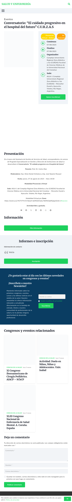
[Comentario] (36, 454)
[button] (69, 4)
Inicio (11, 252)
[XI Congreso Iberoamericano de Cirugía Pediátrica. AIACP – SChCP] (19, 336)
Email (40, 293)
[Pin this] (40, 210)
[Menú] (35, 10)
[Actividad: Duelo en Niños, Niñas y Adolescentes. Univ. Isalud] (52, 336)
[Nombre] (36, 465)
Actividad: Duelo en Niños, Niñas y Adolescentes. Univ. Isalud (50, 366)
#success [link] (64, 201)
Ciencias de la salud (14, 367)
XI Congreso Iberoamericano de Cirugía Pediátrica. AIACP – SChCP (17, 375)
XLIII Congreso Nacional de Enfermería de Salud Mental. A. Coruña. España (18, 422)
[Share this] (26, 210)
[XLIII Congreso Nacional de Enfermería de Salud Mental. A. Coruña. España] (19, 386)
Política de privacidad (12, 500)
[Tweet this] (31, 210)
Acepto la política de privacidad (51, 301)
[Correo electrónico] (36, 471)
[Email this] (21, 210)
